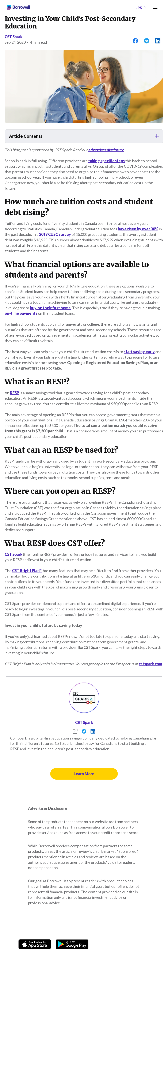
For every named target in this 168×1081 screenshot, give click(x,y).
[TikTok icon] (125, 944)
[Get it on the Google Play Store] (72, 943)
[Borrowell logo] (18, 7)
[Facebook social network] (104, 944)
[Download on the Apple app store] (34, 943)
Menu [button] (154, 5)
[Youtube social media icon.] (145, 944)
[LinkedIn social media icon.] (155, 944)
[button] (84, 136)
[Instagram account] (115, 944)
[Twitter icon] (135, 944)
